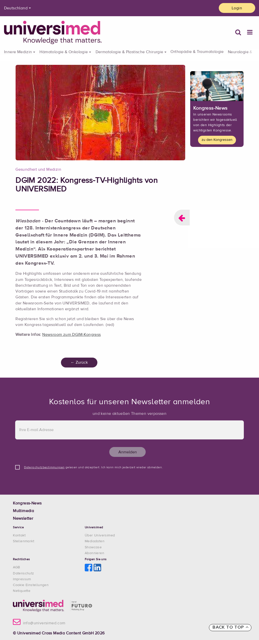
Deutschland (16, 8)
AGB (16, 567)
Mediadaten (94, 541)
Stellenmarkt (23, 541)
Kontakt (19, 535)
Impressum (22, 579)
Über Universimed (100, 535)
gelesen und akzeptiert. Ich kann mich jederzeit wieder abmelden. (93, 467)
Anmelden (127, 452)
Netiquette (21, 591)
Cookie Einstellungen (31, 585)
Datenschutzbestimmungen (44, 467)
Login (237, 8)
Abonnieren (94, 553)
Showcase (93, 547)
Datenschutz (23, 573)
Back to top (230, 627)
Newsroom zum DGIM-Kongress (71, 335)
